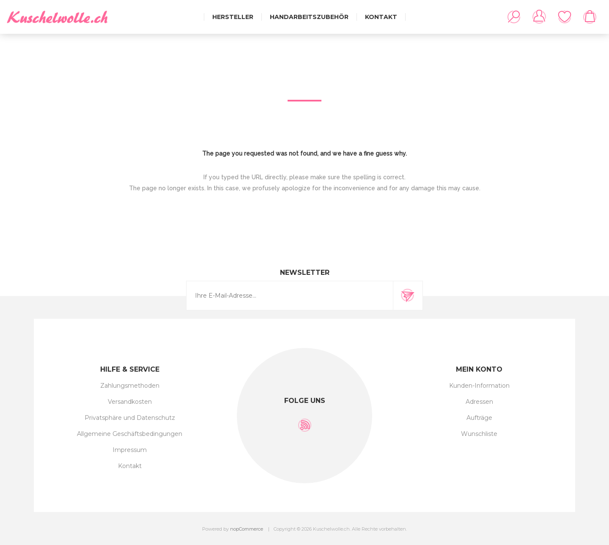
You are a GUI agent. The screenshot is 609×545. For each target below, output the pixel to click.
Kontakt (130, 466)
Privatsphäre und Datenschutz (130, 418)
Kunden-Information (479, 385)
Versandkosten (130, 401)
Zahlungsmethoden (129, 385)
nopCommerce (246, 529)
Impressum (129, 450)
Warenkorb (590, 16)
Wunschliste (564, 16)
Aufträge (479, 418)
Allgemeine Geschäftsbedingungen (129, 434)
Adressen (479, 401)
